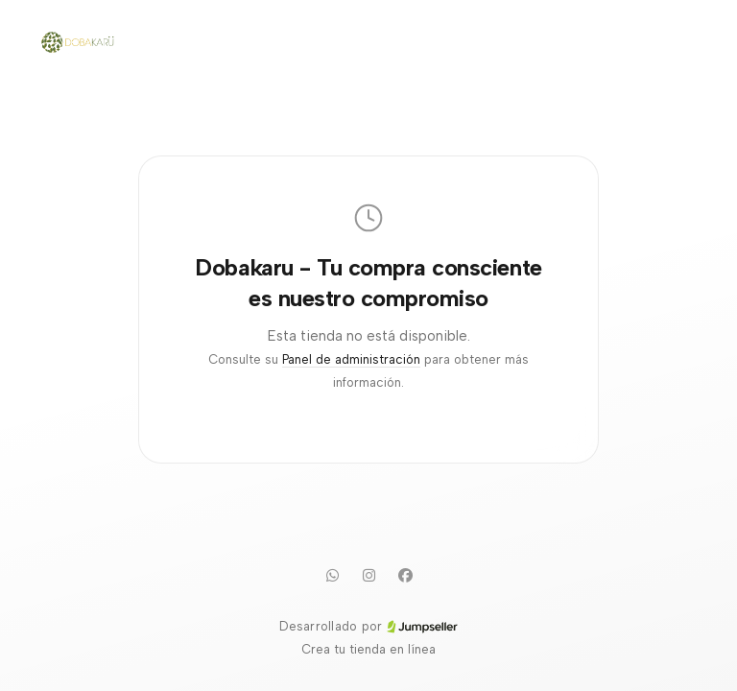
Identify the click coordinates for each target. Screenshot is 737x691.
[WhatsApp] (332, 575)
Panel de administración (351, 359)
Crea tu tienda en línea (368, 649)
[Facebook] (405, 575)
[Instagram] (368, 575)
